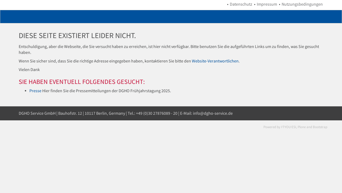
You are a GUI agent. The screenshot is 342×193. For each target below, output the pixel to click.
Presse (35, 90)
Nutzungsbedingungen (302, 4)
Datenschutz (241, 4)
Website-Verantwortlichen (215, 61)
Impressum (267, 4)
